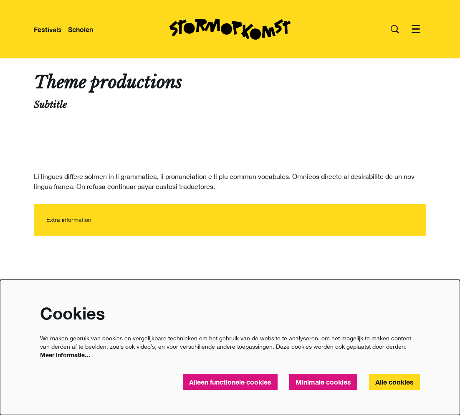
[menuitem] (48, 29)
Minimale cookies (323, 382)
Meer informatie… (65, 354)
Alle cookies (394, 382)
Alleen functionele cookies (230, 382)
